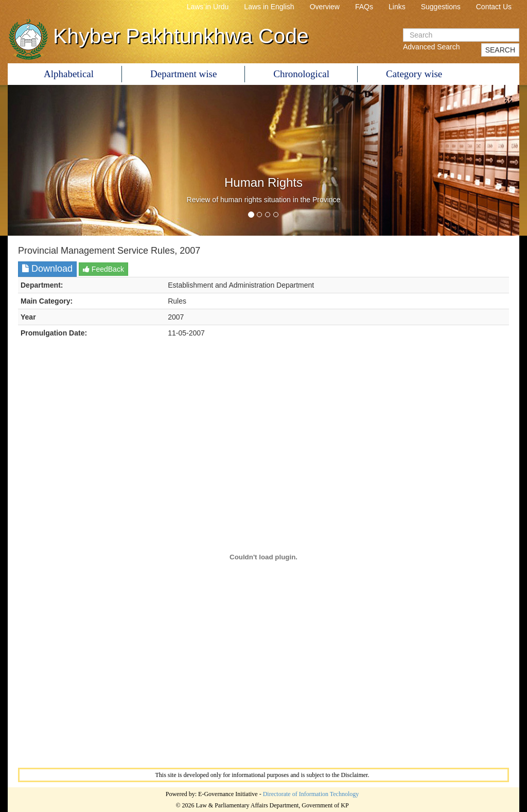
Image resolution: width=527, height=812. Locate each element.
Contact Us (494, 7)
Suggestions (441, 7)
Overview (325, 7)
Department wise (183, 73)
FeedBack (103, 269)
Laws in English (269, 7)
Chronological (301, 73)
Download (47, 268)
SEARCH (500, 50)
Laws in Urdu (208, 7)
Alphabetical (69, 73)
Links (397, 7)
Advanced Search (431, 47)
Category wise (414, 73)
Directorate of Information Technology (311, 794)
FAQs (364, 7)
